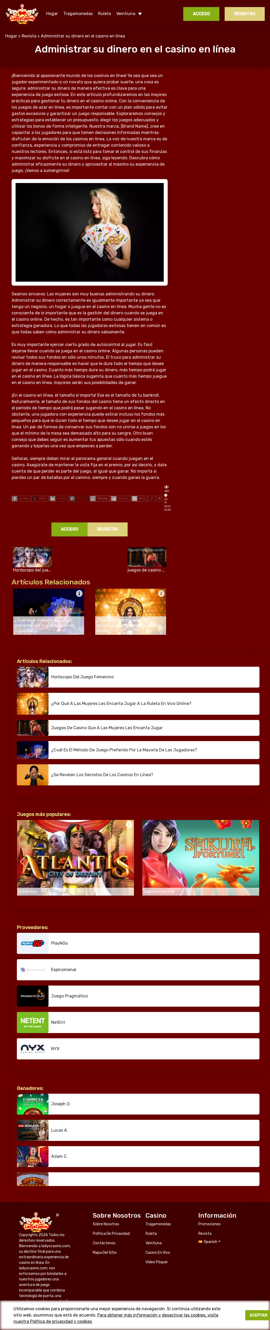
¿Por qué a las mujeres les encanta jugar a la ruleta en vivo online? (104, 704)
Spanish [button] (210, 1196)
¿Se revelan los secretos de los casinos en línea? (85, 774)
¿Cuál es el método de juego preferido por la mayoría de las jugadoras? (107, 750)
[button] (253, 861)
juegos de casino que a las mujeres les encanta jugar (90, 728)
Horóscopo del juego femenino (65, 677)
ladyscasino (22, 14)
